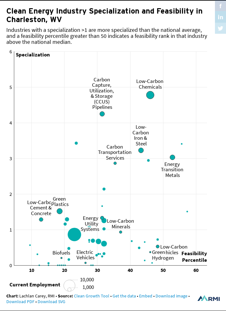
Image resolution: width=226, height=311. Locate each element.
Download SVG (51, 301)
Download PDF (20, 301)
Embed (145, 296)
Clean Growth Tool (91, 296)
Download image (171, 296)
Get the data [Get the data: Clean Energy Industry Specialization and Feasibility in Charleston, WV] (124, 296)
